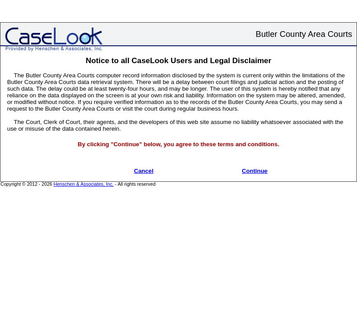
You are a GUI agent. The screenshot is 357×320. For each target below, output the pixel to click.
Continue (255, 171)
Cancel (144, 171)
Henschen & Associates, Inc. (83, 184)
